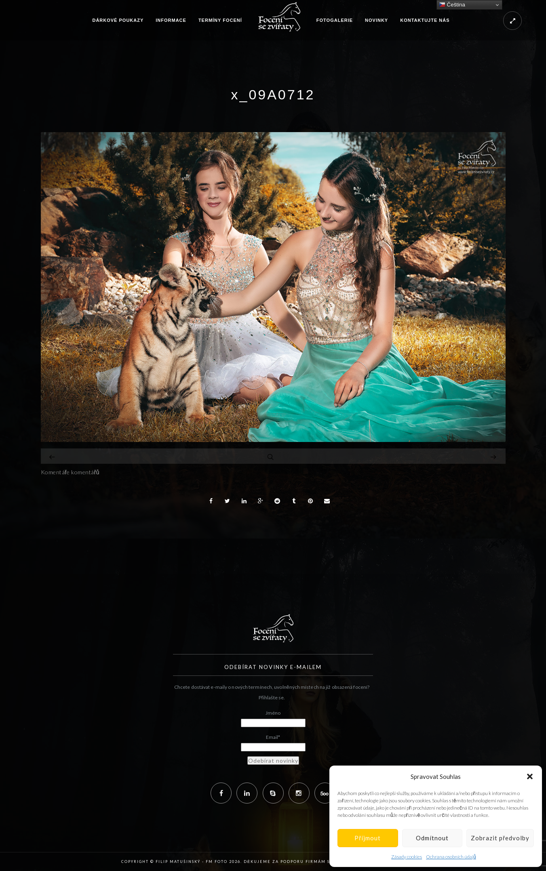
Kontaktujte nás (424, 20)
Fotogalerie (334, 20)
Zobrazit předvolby (500, 838)
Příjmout (367, 838)
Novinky (376, 20)
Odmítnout (432, 838)
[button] (530, 776)
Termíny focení (220, 20)
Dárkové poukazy (117, 20)
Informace (171, 20)
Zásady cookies (406, 857)
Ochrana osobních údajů (451, 857)
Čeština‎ (452, 5)
